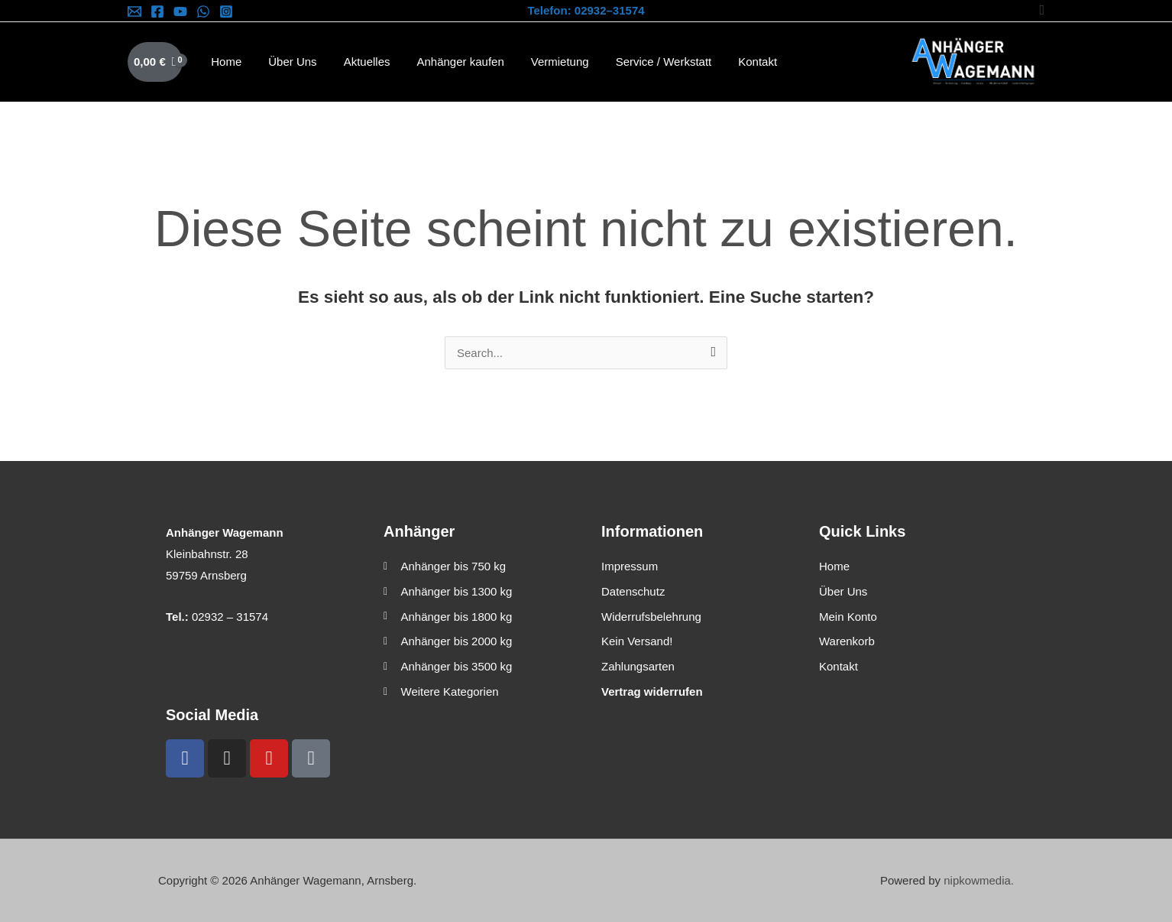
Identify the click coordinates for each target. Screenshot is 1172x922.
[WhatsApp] (203, 11)
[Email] (134, 11)
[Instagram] (226, 11)
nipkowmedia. (979, 880)
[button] (1041, 10)
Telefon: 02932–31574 (585, 10)
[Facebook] (157, 11)
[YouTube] (180, 11)
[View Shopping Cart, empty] (155, 62)
